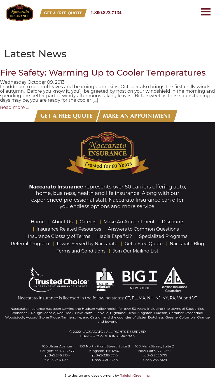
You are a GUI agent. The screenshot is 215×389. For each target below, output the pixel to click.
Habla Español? (114, 236)
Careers (88, 221)
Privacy (127, 336)
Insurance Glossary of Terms (59, 236)
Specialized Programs (163, 236)
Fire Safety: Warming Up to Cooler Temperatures (103, 72)
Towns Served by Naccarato (87, 243)
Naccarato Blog (187, 243)
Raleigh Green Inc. (135, 375)
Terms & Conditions (99, 336)
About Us (62, 221)
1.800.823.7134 (106, 13)
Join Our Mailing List (135, 251)
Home (38, 221)
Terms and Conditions (81, 251)
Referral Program (30, 243)
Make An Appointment (129, 221)
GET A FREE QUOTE (63, 13)
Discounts (173, 221)
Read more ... (14, 107)
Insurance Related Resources (68, 229)
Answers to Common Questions (143, 229)
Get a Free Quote (144, 243)
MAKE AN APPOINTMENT (137, 116)
